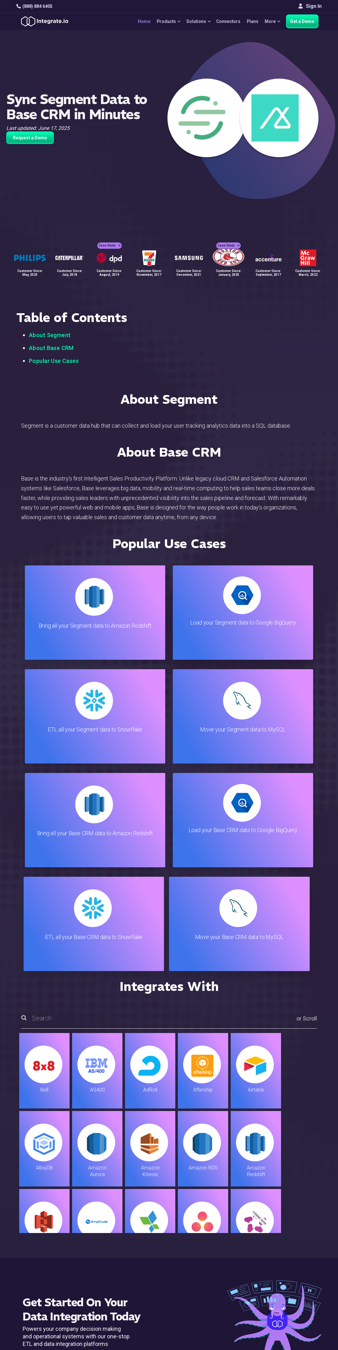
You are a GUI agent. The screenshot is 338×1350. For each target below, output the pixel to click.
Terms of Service (305, 1318)
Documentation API (210, 1254)
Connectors (227, 21)
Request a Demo (30, 137)
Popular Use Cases (54, 361)
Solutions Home (113, 1211)
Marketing (107, 1245)
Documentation (205, 1245)
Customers (299, 1211)
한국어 (294, 1294)
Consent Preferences (212, 1296)
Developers (108, 1271)
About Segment (49, 335)
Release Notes (112, 1279)
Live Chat (199, 1220)
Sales (102, 1254)
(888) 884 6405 (34, 6)
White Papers (302, 1220)
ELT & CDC (107, 1228)
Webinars (297, 1228)
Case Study (110, 242)
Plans (251, 21)
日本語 (294, 1285)
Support (104, 1262)
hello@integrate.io (43, 1228)
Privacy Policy (205, 1279)
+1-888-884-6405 (42, 1246)
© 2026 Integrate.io (35, 1318)
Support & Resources (212, 1228)
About (293, 1237)
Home (140, 21)
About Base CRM (51, 348)
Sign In (310, 6)
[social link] (19, 1261)
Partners (296, 1245)
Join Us (295, 1254)
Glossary (199, 1288)
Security (198, 1262)
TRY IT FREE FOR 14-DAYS (81, 1152)
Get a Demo (302, 21)
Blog (194, 1211)
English (295, 1277)
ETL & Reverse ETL (117, 1220)
